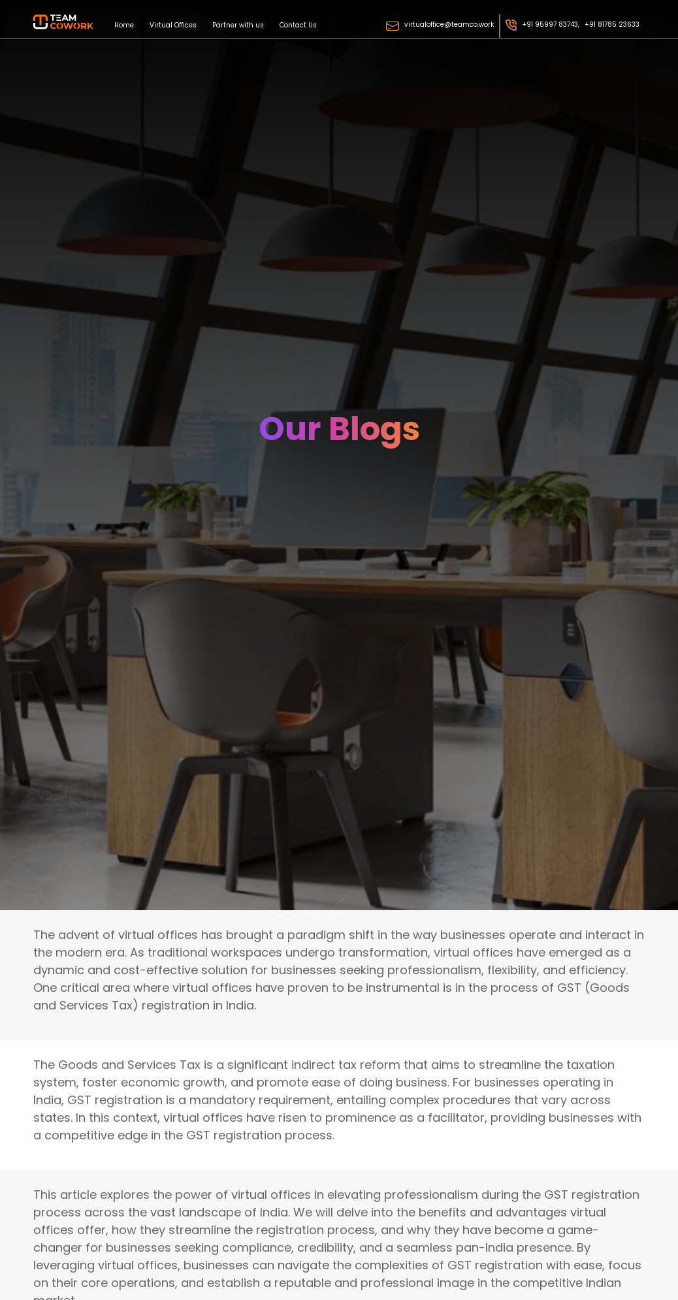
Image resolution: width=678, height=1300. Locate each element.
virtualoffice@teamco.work (449, 24)
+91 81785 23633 (612, 24)
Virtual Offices (173, 24)
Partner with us (238, 24)
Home (124, 24)
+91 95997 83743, (550, 24)
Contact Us (298, 24)
